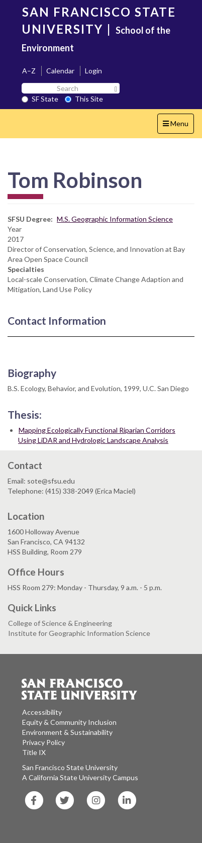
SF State (40, 99)
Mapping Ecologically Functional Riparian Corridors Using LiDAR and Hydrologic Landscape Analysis (96, 435)
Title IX (34, 752)
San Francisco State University (70, 767)
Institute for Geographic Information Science (79, 633)
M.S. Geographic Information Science (115, 219)
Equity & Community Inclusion (69, 722)
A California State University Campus (80, 777)
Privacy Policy (43, 742)
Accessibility (42, 712)
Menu (178, 126)
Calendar (60, 70)
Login (93, 70)
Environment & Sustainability (67, 732)
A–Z (29, 70)
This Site (84, 99)
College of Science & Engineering (60, 623)
